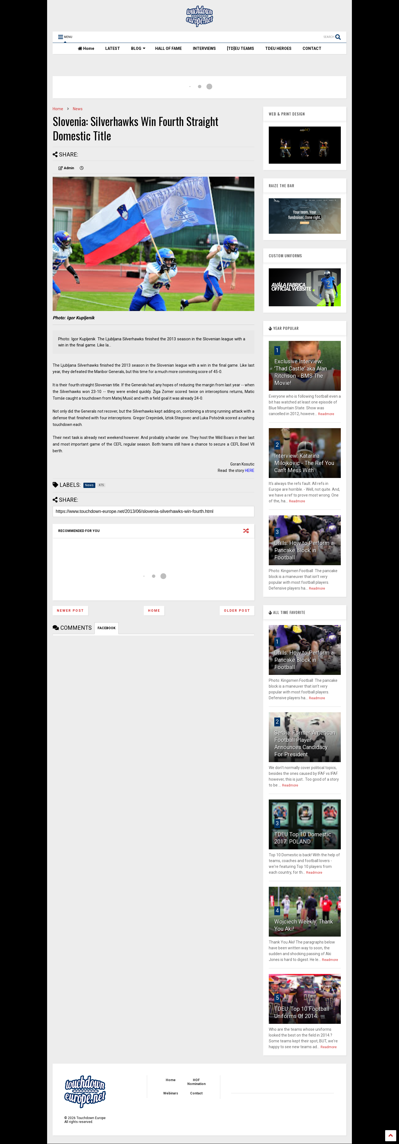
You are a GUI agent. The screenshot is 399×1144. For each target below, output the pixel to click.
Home (86, 48)
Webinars (170, 1093)
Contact (196, 1093)
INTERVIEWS (204, 48)
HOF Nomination (196, 1082)
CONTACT (312, 48)
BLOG (138, 48)
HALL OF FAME (168, 48)
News (78, 109)
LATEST (112, 48)
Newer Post (70, 611)
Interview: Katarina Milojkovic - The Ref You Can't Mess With (304, 463)
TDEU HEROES (278, 48)
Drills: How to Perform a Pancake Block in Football (304, 550)
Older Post (237, 611)
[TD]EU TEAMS (240, 48)
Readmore (326, 414)
